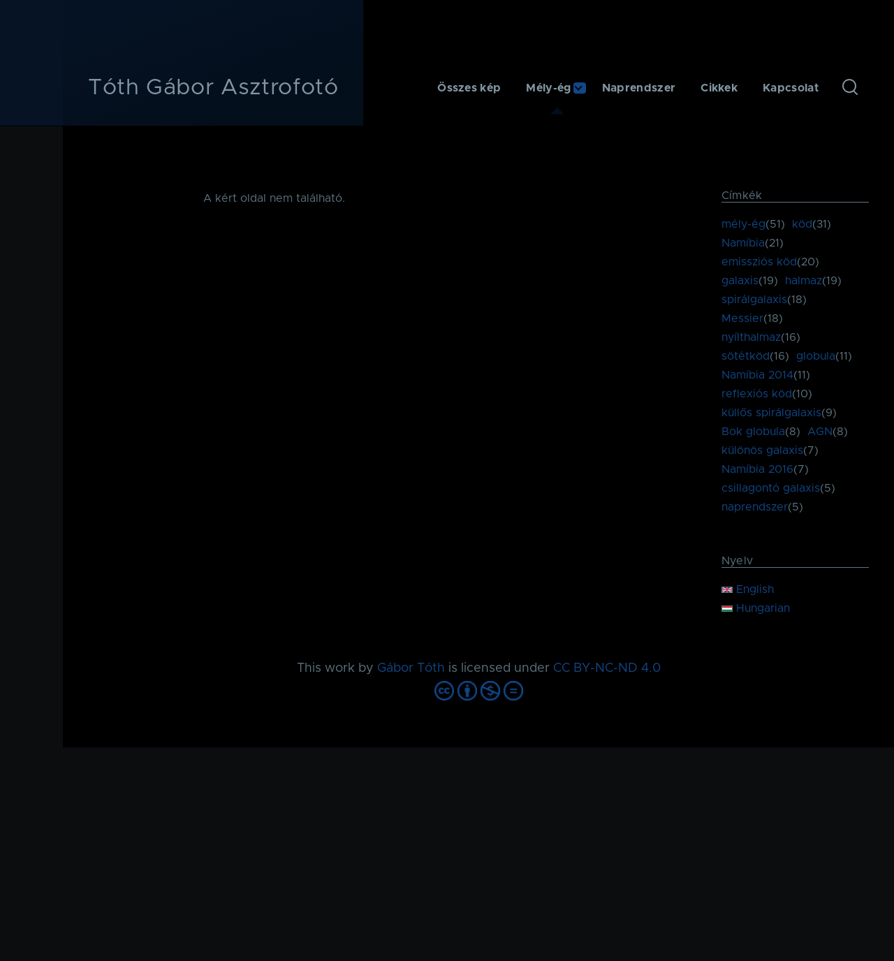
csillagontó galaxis (770, 488)
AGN (820, 431)
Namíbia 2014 (757, 375)
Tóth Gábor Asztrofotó (213, 88)
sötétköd (745, 356)
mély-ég (743, 224)
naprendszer (754, 507)
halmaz (803, 280)
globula (815, 356)
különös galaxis (762, 450)
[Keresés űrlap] (850, 88)
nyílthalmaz (751, 337)
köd (802, 224)
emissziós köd (759, 261)
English (747, 589)
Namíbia (743, 243)
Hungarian (755, 608)
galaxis (740, 280)
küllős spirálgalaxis (771, 412)
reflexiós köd (756, 393)
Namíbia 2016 (757, 469)
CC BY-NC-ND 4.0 (607, 668)
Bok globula (753, 431)
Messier (742, 318)
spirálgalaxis (754, 299)
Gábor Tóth (411, 668)
